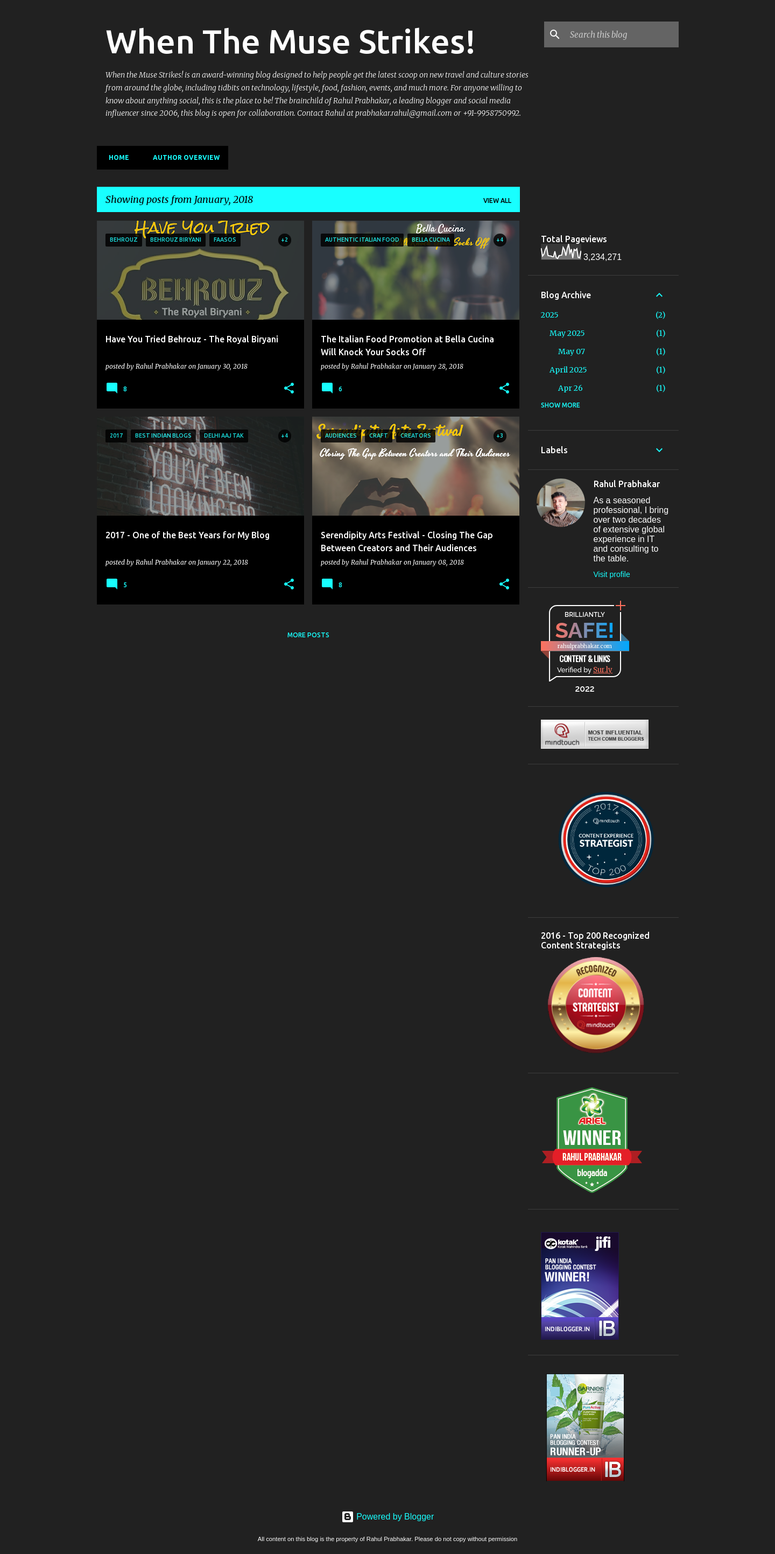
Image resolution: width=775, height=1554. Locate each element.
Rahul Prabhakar (627, 484)
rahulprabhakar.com (585, 646)
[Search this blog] (622, 34)
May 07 (571, 351)
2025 (550, 315)
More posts (308, 634)
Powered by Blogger (387, 1516)
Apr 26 (570, 388)
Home (115, 157)
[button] (289, 389)
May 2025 (567, 333)
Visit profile (612, 574)
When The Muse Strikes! (290, 41)
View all (497, 200)
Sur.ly (602, 669)
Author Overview (183, 157)
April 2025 (568, 370)
